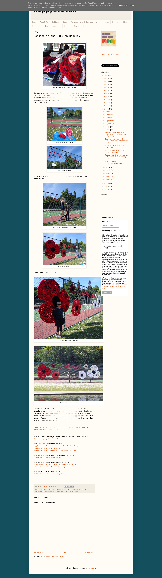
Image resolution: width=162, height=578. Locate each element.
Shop (125, 22)
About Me (44, 22)
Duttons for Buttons (66, 430)
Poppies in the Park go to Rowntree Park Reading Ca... (116, 157)
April (108, 170)
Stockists (37, 26)
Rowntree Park (62, 491)
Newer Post (38, 553)
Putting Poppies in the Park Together (49, 474)
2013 (106, 186)
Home (34, 22)
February (109, 176)
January (109, 179)
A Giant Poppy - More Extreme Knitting (49, 467)
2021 (106, 91)
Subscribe (106, 222)
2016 (106, 106)
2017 (106, 103)
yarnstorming (73, 491)
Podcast (116, 22)
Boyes (51, 430)
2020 (106, 94)
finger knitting (47, 489)
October (109, 118)
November (109, 115)
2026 (106, 75)
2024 (106, 82)
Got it (132, 5)
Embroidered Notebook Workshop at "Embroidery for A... (116, 141)
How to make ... (53, 26)
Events (67, 26)
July (107, 127)
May (107, 167)
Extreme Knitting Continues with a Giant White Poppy (55, 464)
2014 (106, 183)
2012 (106, 189)
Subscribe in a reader (110, 55)
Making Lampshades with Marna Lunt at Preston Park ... (115, 134)
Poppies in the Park (43, 427)
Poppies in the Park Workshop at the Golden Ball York (55, 450)
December (109, 112)
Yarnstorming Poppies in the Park (47, 439)
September (110, 121)
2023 (106, 85)
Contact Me (79, 26)
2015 (106, 109)
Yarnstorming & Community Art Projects (90, 22)
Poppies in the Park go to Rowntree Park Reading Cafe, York (58, 446)
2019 (106, 97)
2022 (106, 88)
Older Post (89, 553)
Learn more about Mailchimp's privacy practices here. (114, 286)
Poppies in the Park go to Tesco (47, 448)
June (107, 130)
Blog (65, 22)
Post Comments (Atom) (55, 556)
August (108, 124)
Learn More (123, 5)
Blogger (92, 568)
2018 (106, 100)
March (108, 173)
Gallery (55, 22)
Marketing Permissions (111, 231)
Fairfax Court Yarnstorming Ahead (47, 457)
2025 (106, 78)
